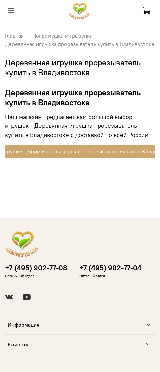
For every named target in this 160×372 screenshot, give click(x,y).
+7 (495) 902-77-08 (36, 268)
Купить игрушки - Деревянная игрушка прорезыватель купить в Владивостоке (80, 151)
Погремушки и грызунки (62, 35)
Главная (14, 35)
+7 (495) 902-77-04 (110, 268)
